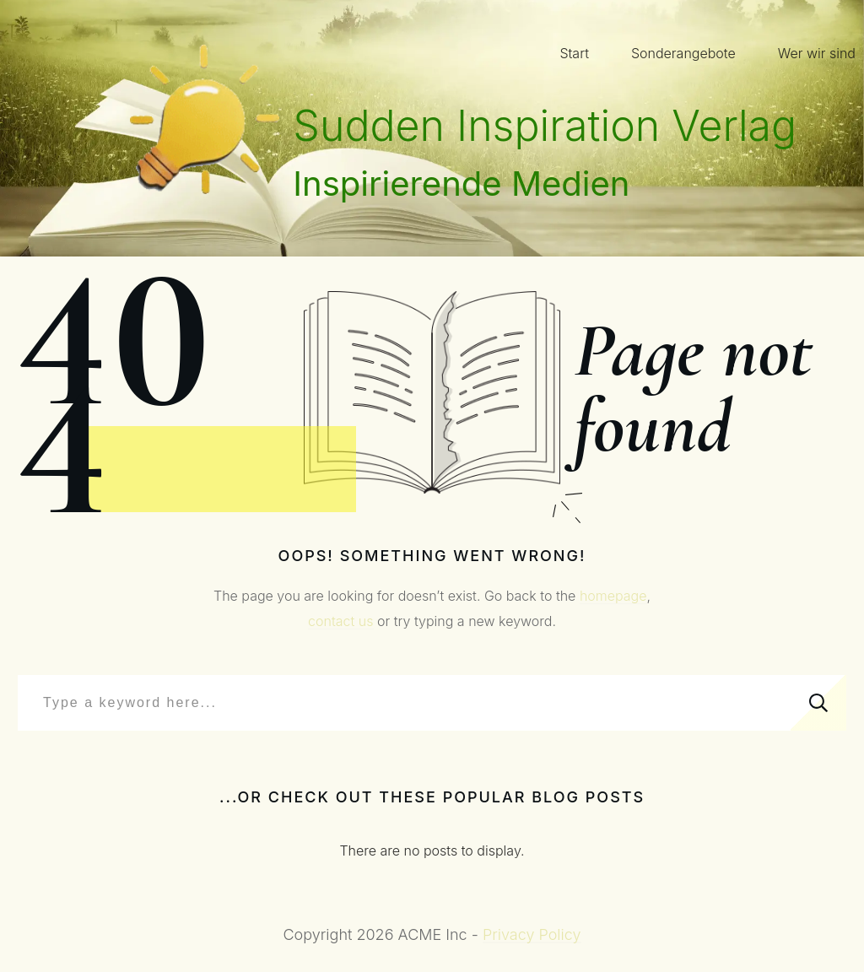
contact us (340, 621)
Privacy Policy (532, 934)
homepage (613, 595)
